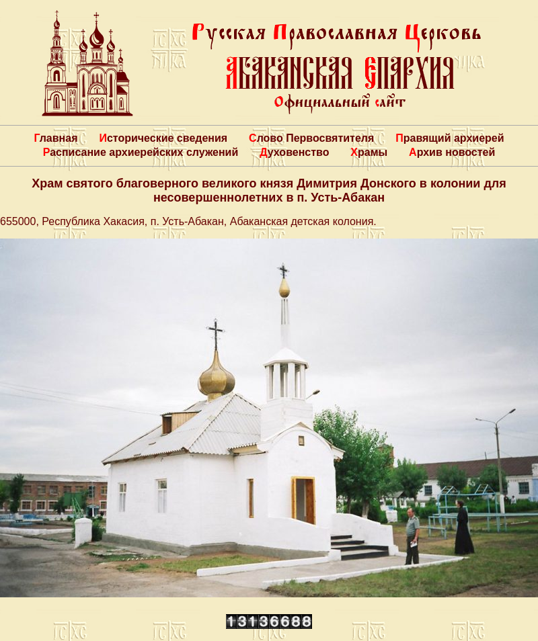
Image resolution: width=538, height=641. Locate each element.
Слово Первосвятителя (311, 138)
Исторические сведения (163, 138)
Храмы (368, 152)
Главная (55, 138)
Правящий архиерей (449, 138)
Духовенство (294, 152)
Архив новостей (452, 152)
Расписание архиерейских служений (141, 152)
